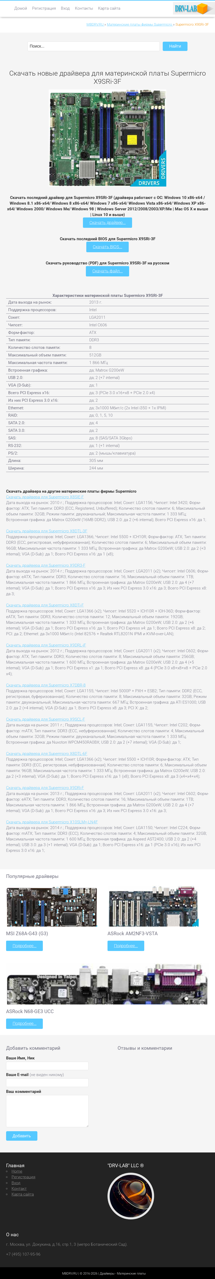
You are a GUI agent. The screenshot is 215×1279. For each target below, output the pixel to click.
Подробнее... (24, 945)
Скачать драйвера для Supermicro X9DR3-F (45, 564)
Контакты (84, 8)
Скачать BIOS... (107, 246)
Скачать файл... (107, 270)
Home (17, 1170)
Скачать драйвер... (107, 222)
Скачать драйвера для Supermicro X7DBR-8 (46, 684)
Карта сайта (109, 8)
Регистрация (44, 8)
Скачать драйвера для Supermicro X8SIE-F (45, 496)
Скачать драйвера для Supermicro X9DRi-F (45, 787)
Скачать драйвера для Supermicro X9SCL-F (45, 718)
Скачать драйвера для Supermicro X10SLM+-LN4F (52, 821)
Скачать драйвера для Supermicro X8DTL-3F (46, 530)
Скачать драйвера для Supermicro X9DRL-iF (46, 644)
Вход (65, 8)
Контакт (19, 1187)
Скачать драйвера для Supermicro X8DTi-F (45, 604)
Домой (20, 8)
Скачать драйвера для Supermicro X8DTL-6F (46, 752)
